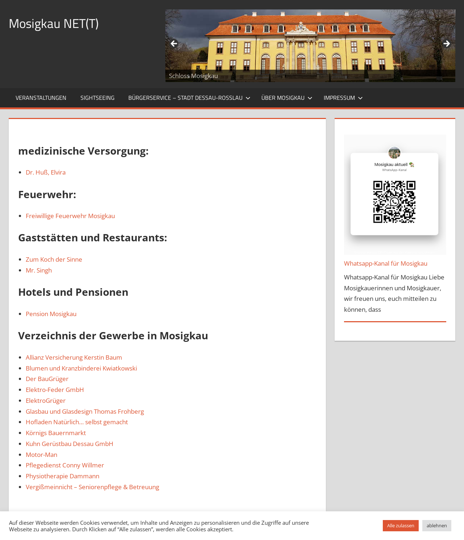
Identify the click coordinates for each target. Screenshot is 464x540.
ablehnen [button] (437, 525)
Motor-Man (41, 454)
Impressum (343, 97)
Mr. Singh (39, 270)
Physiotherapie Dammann (62, 476)
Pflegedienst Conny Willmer (65, 465)
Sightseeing (97, 97)
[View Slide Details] (310, 45)
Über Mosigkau (286, 97)
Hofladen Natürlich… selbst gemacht (77, 422)
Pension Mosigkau (51, 314)
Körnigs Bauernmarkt (56, 433)
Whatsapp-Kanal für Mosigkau (385, 263)
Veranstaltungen (41, 97)
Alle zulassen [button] (400, 525)
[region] (310, 45)
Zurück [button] (174, 43)
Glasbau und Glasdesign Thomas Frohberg (85, 411)
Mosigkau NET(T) (55, 23)
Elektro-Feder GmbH (55, 389)
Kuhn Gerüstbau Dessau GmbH (69, 443)
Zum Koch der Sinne (54, 259)
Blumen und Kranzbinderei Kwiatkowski (81, 368)
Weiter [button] (446, 43)
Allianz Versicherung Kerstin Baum (74, 357)
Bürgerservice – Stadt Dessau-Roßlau (189, 97)
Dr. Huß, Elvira (46, 172)
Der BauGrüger (47, 379)
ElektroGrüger (46, 400)
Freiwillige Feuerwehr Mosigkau (70, 216)
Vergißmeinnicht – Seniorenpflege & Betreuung (92, 487)
